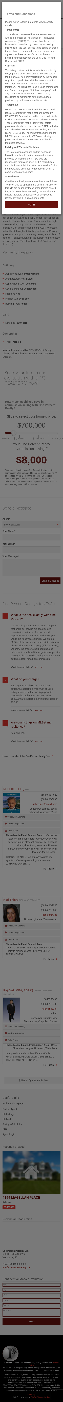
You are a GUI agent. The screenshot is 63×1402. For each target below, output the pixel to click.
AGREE (31, 204)
